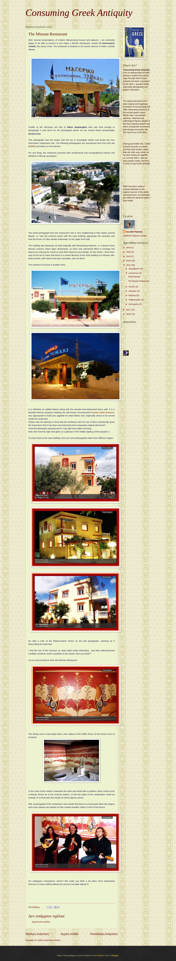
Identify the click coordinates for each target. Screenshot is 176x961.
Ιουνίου (132, 286)
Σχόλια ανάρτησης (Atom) (48, 940)
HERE (32, 146)
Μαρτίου (133, 295)
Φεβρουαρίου (135, 300)
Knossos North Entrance (102, 412)
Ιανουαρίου (134, 304)
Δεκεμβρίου (134, 269)
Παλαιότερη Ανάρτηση (104, 933)
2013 (128, 261)
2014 (128, 256)
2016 (128, 247)
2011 (128, 310)
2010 (128, 314)
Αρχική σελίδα (69, 933)
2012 (128, 265)
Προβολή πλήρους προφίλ (135, 236)
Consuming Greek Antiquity (78, 12)
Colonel (100, 955)
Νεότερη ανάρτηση (37, 933)
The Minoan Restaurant (138, 281)
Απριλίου (133, 291)
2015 (128, 252)
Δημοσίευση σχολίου (41, 922)
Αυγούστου (134, 273)
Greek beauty (134, 277)
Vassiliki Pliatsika (134, 232)
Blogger (115, 955)
